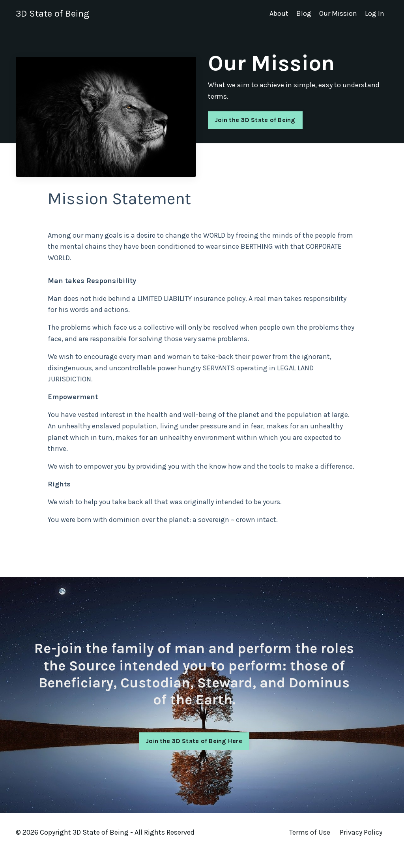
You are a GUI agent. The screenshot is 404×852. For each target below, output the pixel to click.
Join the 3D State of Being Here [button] (194, 762)
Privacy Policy (361, 832)
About (278, 13)
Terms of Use (309, 832)
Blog (303, 13)
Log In (374, 13)
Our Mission (338, 13)
